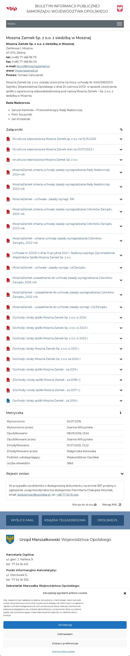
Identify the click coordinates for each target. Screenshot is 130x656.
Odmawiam (65, 634)
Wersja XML (111, 504)
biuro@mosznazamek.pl (33, 66)
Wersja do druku (84, 504)
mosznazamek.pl (26, 70)
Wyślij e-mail (25, 522)
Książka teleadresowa (65, 520)
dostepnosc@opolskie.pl (33, 494)
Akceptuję (65, 624)
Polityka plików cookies (63, 651)
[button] (125, 593)
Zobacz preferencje (65, 643)
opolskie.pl (108, 520)
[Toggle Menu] (119, 24)
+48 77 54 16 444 (68, 494)
